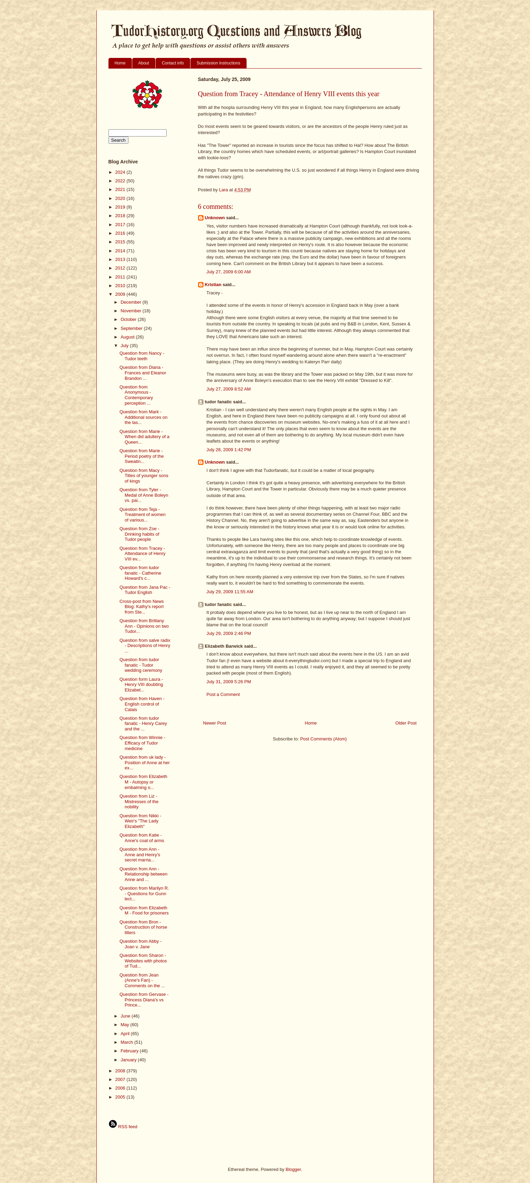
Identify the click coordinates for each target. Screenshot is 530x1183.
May (125, 1024)
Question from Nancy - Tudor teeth (141, 356)
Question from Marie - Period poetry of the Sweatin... (141, 456)
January (129, 1059)
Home (120, 63)
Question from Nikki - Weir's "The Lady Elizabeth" (140, 821)
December (132, 302)
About (143, 63)
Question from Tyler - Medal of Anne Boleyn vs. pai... (143, 495)
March (127, 1042)
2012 (121, 268)
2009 (121, 294)
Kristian (213, 284)
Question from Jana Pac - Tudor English (144, 590)
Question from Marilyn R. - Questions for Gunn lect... (144, 893)
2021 (121, 189)
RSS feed (122, 1126)
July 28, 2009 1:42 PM (229, 449)
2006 (121, 1088)
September (132, 328)
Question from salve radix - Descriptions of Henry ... (144, 646)
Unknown (215, 217)
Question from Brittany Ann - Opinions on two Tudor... (144, 626)
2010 (121, 285)
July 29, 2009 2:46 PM (229, 633)
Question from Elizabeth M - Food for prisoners (144, 910)
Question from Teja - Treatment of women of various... (142, 515)
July (125, 345)
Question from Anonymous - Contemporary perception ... (136, 395)
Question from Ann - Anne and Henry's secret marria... (139, 854)
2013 (121, 259)
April (126, 1033)
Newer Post (214, 723)
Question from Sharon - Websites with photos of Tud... (143, 961)
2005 (121, 1097)
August (128, 337)
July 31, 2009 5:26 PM (229, 681)
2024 (121, 172)
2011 (121, 277)
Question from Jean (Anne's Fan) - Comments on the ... (142, 980)
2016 (121, 233)
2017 (121, 224)
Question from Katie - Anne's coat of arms (141, 837)
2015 (121, 241)
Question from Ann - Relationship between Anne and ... (143, 874)
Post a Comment (223, 694)
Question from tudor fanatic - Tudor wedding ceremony (140, 665)
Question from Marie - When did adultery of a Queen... (144, 437)
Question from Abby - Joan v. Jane (140, 944)
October (129, 319)
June (126, 1016)
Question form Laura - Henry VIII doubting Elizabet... (141, 684)
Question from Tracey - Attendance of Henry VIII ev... (142, 554)
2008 (121, 1070)
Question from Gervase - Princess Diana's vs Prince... (143, 1000)
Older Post (405, 723)
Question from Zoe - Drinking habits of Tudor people (139, 534)
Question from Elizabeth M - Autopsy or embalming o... (143, 782)
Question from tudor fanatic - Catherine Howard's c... (140, 573)
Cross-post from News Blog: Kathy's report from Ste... (141, 607)
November (132, 310)
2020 (121, 198)
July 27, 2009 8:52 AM (229, 389)
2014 (121, 250)
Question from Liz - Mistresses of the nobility (138, 801)
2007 (121, 1079)
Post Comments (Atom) (323, 738)
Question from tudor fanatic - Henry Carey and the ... (143, 723)
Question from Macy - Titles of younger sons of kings (143, 476)
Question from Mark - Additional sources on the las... (143, 417)
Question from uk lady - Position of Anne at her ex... (144, 762)
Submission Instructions (218, 63)
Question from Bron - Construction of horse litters (143, 927)
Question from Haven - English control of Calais (142, 704)
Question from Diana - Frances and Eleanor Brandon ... (142, 373)
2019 (121, 207)
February (130, 1050)
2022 (121, 180)
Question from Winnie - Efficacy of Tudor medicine (142, 743)
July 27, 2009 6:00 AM (229, 271)
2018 (121, 215)
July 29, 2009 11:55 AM (230, 591)
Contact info (173, 63)
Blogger (293, 1169)
